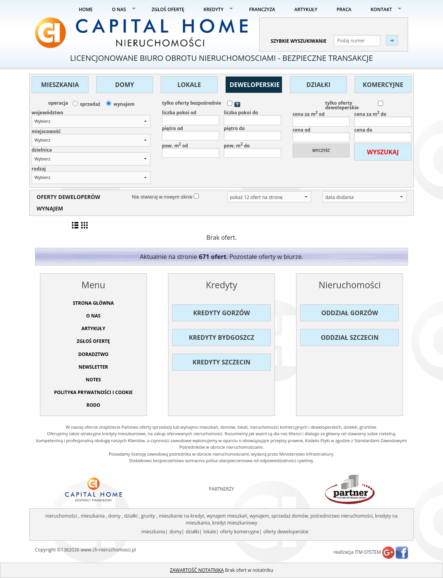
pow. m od (190, 150)
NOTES (93, 379)
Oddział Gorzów (349, 313)
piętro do (252, 133)
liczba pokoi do (252, 117)
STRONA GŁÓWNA (93, 303)
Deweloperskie (255, 84)
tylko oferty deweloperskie (341, 105)
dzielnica (42, 150)
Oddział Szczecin (349, 337)
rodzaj (39, 169)
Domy (124, 84)
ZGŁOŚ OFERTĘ (168, 9)
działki (192, 531)
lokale (209, 531)
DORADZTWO (93, 354)
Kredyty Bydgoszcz (221, 337)
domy (175, 531)
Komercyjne (383, 84)
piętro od (190, 133)
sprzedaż (90, 104)
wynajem (124, 104)
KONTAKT (381, 9)
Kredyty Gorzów (221, 313)
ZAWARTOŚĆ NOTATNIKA (197, 570)
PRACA (343, 9)
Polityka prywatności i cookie (93, 392)
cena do (382, 135)
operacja (58, 103)
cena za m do (382, 118)
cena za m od (321, 118)
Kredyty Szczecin (221, 362)
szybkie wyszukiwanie (298, 41)
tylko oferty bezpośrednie (191, 103)
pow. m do (252, 150)
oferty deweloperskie (285, 531)
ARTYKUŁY (306, 9)
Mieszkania (60, 84)
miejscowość (46, 131)
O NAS (119, 9)
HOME (86, 9)
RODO (93, 405)
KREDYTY (213, 9)
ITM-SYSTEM (368, 552)
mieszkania (153, 531)
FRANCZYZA (262, 9)
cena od (321, 135)
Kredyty (221, 285)
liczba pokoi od (190, 117)
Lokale (189, 84)
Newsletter (93, 367)
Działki (318, 84)
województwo (47, 112)
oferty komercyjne (239, 531)
